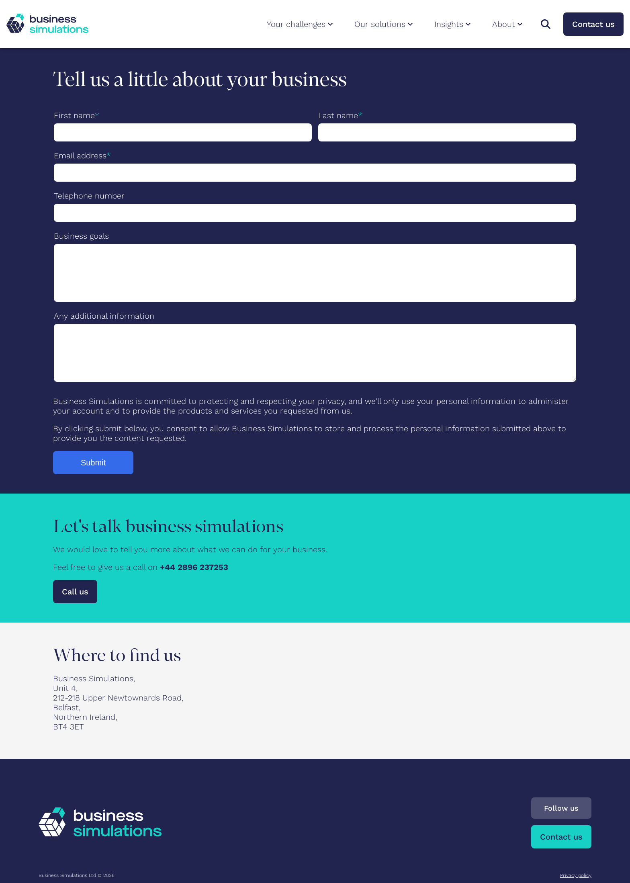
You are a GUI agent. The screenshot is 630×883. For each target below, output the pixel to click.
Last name (338, 115)
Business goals (81, 236)
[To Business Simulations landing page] (47, 30)
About (508, 24)
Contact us (593, 24)
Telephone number (89, 196)
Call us (75, 591)
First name (74, 115)
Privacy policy (575, 875)
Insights (453, 24)
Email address (80, 155)
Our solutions (384, 24)
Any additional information (104, 316)
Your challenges (301, 24)
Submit (93, 462)
